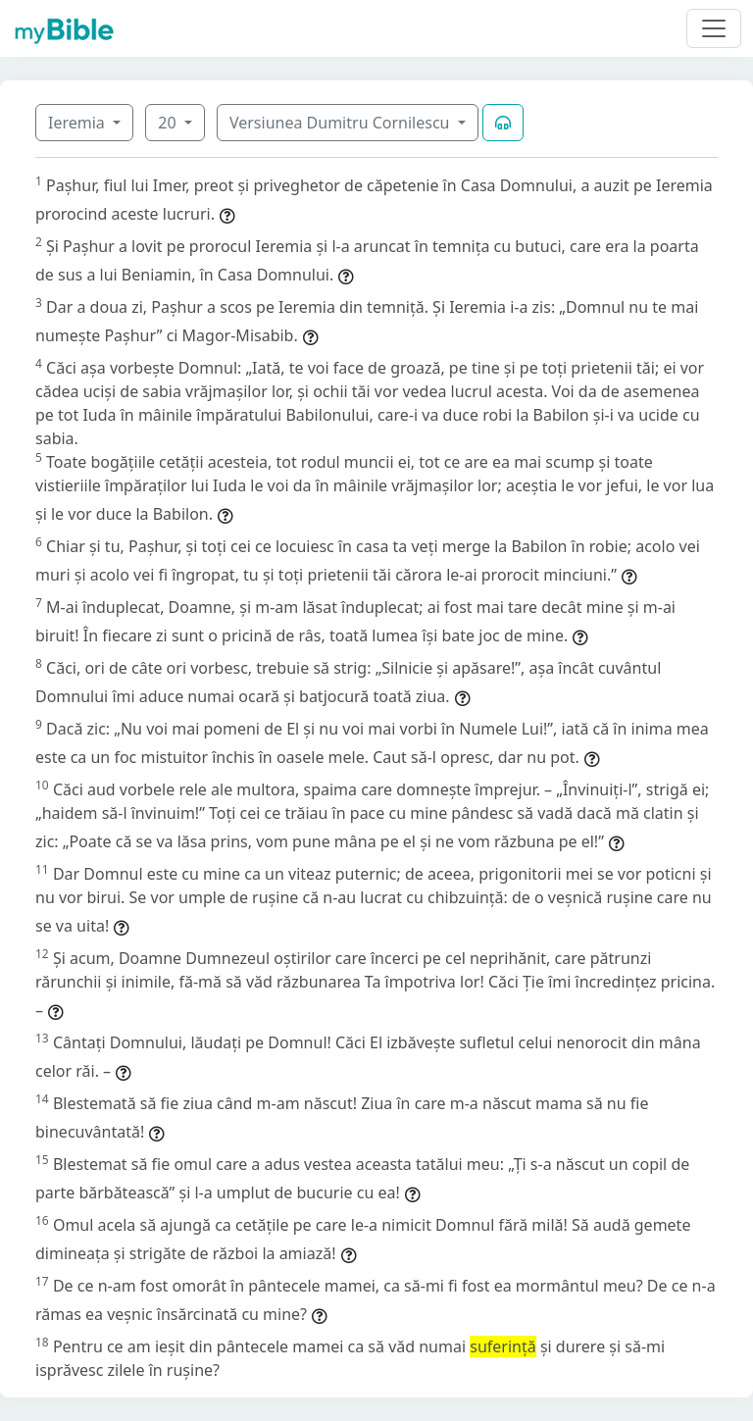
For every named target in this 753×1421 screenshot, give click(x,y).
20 (168, 122)
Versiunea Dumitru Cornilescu (341, 122)
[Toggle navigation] (713, 28)
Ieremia (78, 122)
